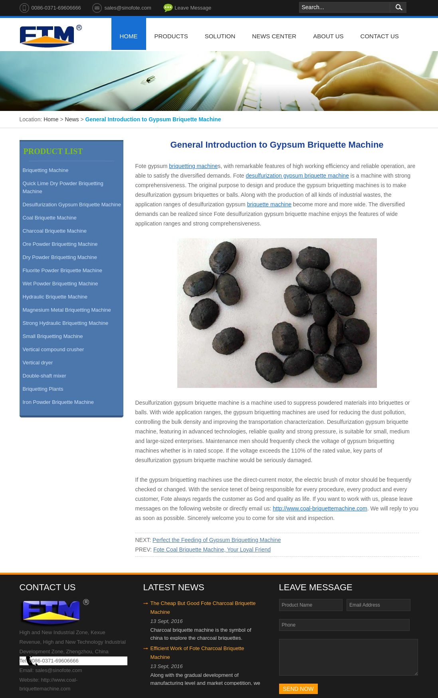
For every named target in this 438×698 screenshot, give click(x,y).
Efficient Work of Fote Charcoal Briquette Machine (197, 652)
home (129, 36)
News (72, 119)
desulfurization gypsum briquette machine (297, 175)
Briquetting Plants (43, 389)
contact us (380, 36)
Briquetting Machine (46, 170)
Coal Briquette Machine (50, 218)
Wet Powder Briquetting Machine (60, 284)
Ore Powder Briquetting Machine (60, 244)
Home (51, 119)
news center (274, 36)
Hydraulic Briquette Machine (55, 297)
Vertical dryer (38, 363)
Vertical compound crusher (53, 349)
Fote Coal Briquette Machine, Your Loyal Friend (212, 549)
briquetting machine (193, 166)
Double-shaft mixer (44, 376)
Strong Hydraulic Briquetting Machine (66, 323)
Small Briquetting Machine (53, 336)
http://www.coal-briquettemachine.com (320, 508)
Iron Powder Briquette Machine (58, 402)
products (171, 36)
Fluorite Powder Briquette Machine (62, 270)
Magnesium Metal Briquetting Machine (67, 310)
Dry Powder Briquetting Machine (60, 257)
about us (328, 36)
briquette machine (269, 204)
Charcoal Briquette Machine (55, 231)
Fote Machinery (51, 36)
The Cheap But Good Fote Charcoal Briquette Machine (203, 607)
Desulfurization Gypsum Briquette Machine (72, 205)
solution (220, 36)
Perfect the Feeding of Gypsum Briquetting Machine (217, 540)
